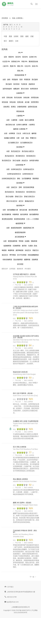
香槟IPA (11, 57)
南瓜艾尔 (5, 255)
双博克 (13, 107)
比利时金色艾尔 (28, 169)
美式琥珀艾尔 (20, 156)
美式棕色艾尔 (31, 156)
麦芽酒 (24, 246)
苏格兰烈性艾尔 (29, 196)
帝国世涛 (27, 79)
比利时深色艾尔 (28, 174)
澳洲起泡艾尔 (29, 201)
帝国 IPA (24, 61)
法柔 (22, 138)
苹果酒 (21, 241)
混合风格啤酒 (18, 259)
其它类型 (20, 264)
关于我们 (10, 587)
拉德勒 (27, 241)
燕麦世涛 (32, 84)
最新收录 (20, 269)
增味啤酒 (34, 241)
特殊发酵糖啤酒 (33, 255)
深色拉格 (13, 102)
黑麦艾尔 (35, 250)
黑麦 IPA (13, 66)
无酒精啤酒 (16, 246)
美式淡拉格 (18, 97)
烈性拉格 (9, 97)
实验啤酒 (35, 259)
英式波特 (9, 84)
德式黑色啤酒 (33, 210)
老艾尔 (21, 201)
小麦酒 (21, 120)
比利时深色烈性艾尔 (9, 178)
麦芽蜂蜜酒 (19, 250)
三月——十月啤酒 (32, 219)
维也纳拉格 (20, 111)
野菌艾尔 (33, 138)
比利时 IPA (33, 57)
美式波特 (35, 79)
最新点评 (5, 269)
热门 (11, 24)
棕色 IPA (35, 66)
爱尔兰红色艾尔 (11, 201)
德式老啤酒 (24, 214)
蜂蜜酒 (4, 250)
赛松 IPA (20, 66)
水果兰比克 (26, 133)
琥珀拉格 (5, 102)
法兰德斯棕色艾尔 (26, 142)
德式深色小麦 (10, 124)
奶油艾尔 (25, 160)
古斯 (17, 138)
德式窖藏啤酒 (6, 214)
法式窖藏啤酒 (26, 178)
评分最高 (28, 269)
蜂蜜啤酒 (11, 250)
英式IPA (25, 57)
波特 (8, 79)
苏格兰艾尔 (19, 196)
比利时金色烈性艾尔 (14, 174)
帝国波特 (15, 79)
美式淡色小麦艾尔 (28, 151)
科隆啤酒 (16, 214)
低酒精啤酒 (7, 246)
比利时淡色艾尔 (16, 169)
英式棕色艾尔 (20, 192)
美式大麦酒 (16, 160)
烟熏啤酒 (27, 259)
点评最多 (12, 269)
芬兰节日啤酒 (21, 255)
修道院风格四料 (20, 232)
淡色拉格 (26, 97)
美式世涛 (16, 84)
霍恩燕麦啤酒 (12, 241)
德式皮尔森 (23, 210)
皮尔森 (27, 102)
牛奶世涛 (24, 84)
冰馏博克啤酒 (21, 107)
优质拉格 (20, 102)
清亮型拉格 (35, 97)
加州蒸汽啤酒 (34, 160)
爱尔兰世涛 (25, 89)
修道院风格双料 (16, 228)
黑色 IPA (20, 71)
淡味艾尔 (14, 187)
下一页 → (33, 577)
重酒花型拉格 (33, 61)
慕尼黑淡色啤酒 (7, 219)
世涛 (21, 79)
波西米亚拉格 (32, 107)
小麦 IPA (5, 66)
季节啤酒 (13, 255)
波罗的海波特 (7, 89)
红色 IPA (28, 66)
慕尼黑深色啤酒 (19, 219)
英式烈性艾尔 (31, 192)
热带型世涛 (34, 89)
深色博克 (6, 107)
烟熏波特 (16, 89)
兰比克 (18, 133)
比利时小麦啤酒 (21, 124)
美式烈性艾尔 (6, 160)
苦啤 (20, 187)
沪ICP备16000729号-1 (23, 610)
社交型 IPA (6, 61)
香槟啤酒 (35, 178)
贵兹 (27, 138)
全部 (5, 57)
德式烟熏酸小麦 (12, 210)
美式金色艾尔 (9, 156)
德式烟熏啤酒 (34, 214)
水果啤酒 (20, 18)
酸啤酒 (34, 133)
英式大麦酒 (9, 196)
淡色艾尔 (28, 250)
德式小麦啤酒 (29, 120)
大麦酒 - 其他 (32, 246)
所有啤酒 (5, 18)
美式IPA (18, 57)
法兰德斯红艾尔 (13, 142)
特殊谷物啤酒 (7, 259)
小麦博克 (32, 124)
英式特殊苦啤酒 (28, 187)
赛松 (18, 178)
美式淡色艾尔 (15, 151)
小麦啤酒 (14, 120)
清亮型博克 (35, 102)
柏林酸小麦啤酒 (9, 138)
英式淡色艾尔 (9, 192)
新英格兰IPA (15, 61)
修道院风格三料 (28, 228)
